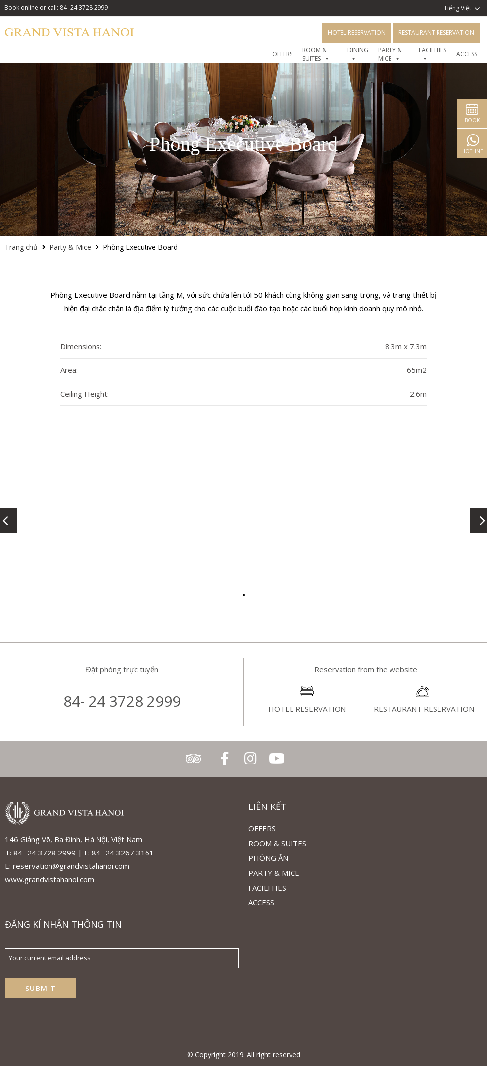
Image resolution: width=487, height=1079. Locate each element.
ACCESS (261, 902)
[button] (244, 595)
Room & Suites (316, 54)
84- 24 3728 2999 (122, 701)
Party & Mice (390, 54)
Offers (262, 828)
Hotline (472, 151)
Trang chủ (21, 247)
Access (466, 54)
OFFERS (282, 54)
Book (472, 120)
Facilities (267, 888)
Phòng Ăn (268, 858)
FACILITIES (432, 54)
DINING (357, 54)
